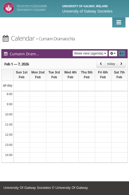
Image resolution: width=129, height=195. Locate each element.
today (111, 64)
